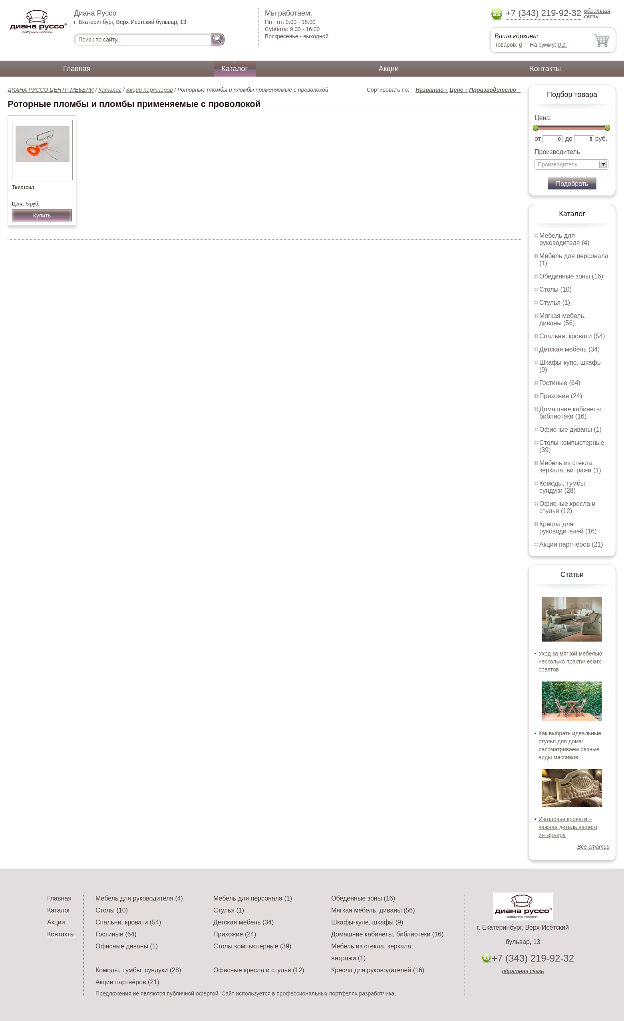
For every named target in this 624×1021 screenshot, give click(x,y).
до (568, 138)
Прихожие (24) (560, 396)
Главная (77, 69)
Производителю (495, 90)
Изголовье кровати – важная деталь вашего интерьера (568, 827)
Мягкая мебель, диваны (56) (562, 319)
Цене (458, 90)
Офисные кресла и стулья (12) (567, 507)
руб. (601, 138)
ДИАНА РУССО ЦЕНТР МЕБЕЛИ (51, 90)
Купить (42, 215)
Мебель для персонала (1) (252, 898)
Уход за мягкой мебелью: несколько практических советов (571, 661)
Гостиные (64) (559, 382)
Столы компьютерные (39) (252, 946)
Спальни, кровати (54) (572, 336)
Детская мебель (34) (569, 349)
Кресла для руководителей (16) (568, 528)
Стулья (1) (554, 302)
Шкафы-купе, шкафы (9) (367, 922)
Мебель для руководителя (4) (564, 239)
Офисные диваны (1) (570, 429)
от (538, 138)
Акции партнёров (149, 90)
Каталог (235, 69)
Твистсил (23, 187)
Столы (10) (555, 289)
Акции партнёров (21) (571, 544)
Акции (389, 69)
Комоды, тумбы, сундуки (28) (563, 487)
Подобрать (572, 183)
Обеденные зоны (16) (571, 276)
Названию (431, 90)
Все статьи (593, 846)
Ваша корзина (516, 36)
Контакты (545, 69)
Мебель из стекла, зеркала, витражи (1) (570, 467)
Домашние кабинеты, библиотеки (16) (571, 413)
